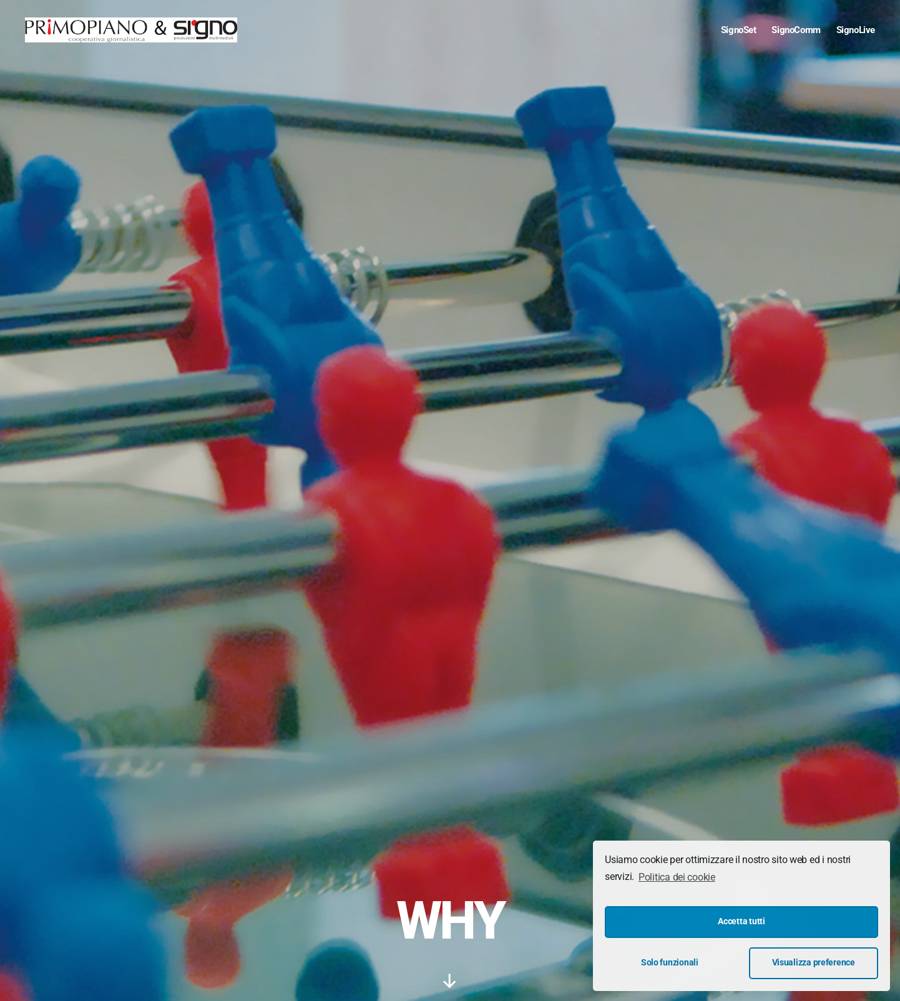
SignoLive (855, 30)
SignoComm (795, 30)
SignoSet (738, 30)
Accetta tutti (741, 921)
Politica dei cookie (676, 877)
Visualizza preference (813, 962)
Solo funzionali (669, 962)
